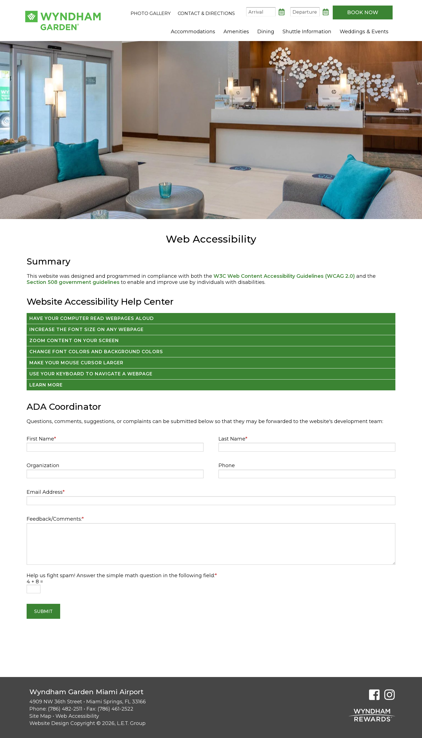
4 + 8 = (35, 582)
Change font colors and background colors (96, 351)
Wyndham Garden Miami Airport (63, 20)
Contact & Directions (206, 13)
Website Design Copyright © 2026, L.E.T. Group (87, 723)
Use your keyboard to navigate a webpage (90, 373)
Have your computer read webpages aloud (91, 318)
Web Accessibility (77, 716)
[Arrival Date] (261, 12)
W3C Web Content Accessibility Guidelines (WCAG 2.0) (284, 276)
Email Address (46, 492)
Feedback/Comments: (55, 519)
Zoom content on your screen (74, 340)
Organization (43, 465)
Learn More (46, 385)
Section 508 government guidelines (73, 282)
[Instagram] (389, 694)
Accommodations (193, 32)
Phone (226, 465)
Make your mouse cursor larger (76, 362)
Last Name (232, 439)
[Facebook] (374, 694)
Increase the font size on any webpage (86, 329)
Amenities (236, 32)
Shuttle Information (307, 32)
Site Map (40, 716)
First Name (41, 439)
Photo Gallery (151, 13)
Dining (265, 32)
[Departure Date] (305, 12)
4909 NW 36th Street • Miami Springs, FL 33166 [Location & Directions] (87, 702)
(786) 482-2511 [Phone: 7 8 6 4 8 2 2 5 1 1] (65, 709)
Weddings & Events (364, 32)
